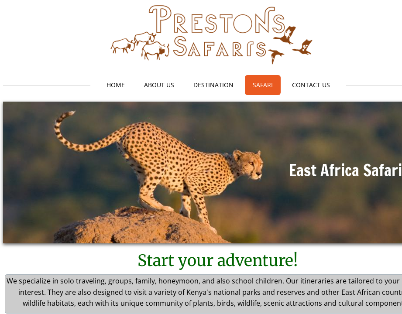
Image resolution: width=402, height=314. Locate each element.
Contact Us (311, 85)
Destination (213, 85)
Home (116, 85)
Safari (263, 85)
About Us (159, 85)
